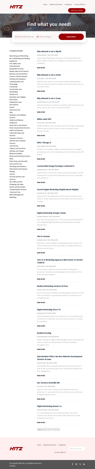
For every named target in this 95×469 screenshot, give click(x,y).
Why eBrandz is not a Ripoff (49, 51)
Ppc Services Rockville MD (48, 383)
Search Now (72, 37)
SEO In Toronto (43, 236)
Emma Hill (41, 313)
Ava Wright (41, 146)
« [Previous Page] (47, 429)
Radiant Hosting (44, 333)
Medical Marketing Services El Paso (52, 286)
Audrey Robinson (43, 216)
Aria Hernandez (43, 336)
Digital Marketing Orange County (51, 213)
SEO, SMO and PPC (53, 55)
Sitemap (12, 466)
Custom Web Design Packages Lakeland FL (55, 166)
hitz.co (24, 463)
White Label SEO (44, 119)
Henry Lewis (42, 289)
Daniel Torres (42, 193)
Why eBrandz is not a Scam (49, 98)
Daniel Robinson (43, 102)
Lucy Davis (41, 122)
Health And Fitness (56, 4)
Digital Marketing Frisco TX (49, 309)
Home (45, 4)
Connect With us (80, 4)
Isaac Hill (41, 386)
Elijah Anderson (43, 169)
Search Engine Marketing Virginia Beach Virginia (57, 189)
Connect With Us (60, 452)
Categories (68, 4)
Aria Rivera (42, 78)
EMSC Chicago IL (44, 142)
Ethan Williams (43, 55)
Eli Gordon (42, 266)
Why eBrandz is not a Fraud (49, 75)
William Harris (42, 240)
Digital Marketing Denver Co (49, 406)
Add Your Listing (76, 10)
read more (41, 68)
